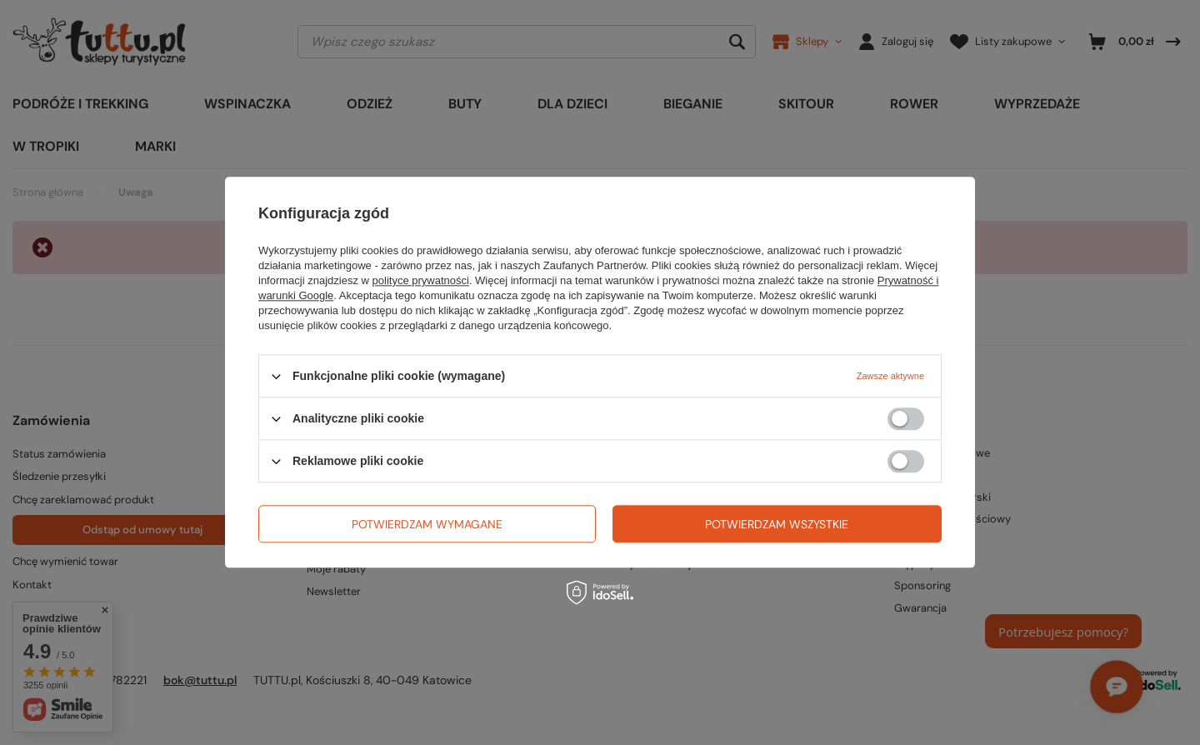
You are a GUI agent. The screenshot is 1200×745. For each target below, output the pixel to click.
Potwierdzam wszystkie (776, 524)
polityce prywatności (420, 280)
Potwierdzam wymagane (427, 524)
